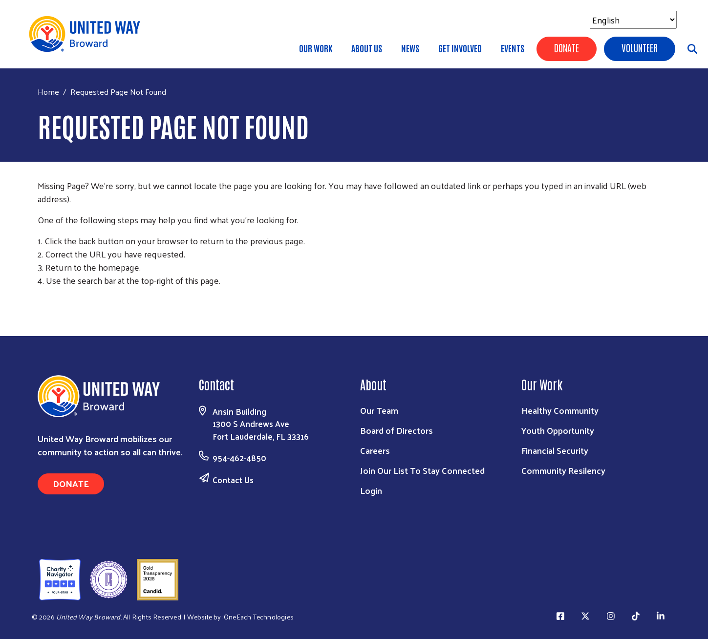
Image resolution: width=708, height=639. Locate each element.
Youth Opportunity (557, 430)
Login (371, 490)
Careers (375, 450)
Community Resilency (563, 470)
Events (512, 48)
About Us (366, 48)
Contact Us (233, 479)
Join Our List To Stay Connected (422, 470)
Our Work (315, 48)
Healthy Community (560, 410)
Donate (566, 47)
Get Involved (460, 48)
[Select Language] (633, 20)
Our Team (379, 410)
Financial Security (554, 450)
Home (48, 91)
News (410, 48)
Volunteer (640, 47)
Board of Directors (396, 430)
